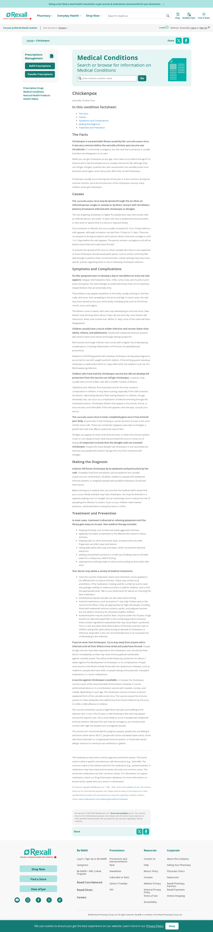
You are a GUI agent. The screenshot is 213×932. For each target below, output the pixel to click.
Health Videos (30, 98)
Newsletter (115, 871)
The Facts (83, 113)
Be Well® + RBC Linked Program (89, 871)
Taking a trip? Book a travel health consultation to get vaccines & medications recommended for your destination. (105, 4)
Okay (172, 926)
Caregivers (82, 865)
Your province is (54, 27)
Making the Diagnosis (89, 124)
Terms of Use (151, 896)
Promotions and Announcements (118, 859)
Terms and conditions (119, 813)
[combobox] (139, 16)
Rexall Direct (85, 890)
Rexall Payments (176, 889)
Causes (82, 117)
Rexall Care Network (90, 882)
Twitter (179, 41)
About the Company (178, 859)
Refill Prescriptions (40, 65)
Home (30, 40)
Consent (148, 877)
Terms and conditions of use (127, 787)
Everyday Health (68, 15)
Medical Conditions (33, 91)
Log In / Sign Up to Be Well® (92, 859)
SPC (111, 889)
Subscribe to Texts (119, 877)
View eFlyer (38, 889)
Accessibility (150, 902)
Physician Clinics (176, 871)
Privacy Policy (154, 926)
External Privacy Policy (152, 889)
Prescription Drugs (33, 88)
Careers (81, 897)
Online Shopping (176, 896)
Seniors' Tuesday (118, 883)
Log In (194, 27)
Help (146, 865)
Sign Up (203, 27)
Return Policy (151, 871)
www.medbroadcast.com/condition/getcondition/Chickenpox (103, 799)
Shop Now (93, 15)
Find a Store (38, 879)
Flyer (112, 865)
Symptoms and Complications (94, 120)
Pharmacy (43, 15)
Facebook (186, 41)
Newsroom (173, 877)
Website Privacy (152, 883)
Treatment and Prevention (92, 127)
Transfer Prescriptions (40, 74)
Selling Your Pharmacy (179, 865)
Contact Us (150, 859)
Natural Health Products (36, 95)
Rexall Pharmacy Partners (176, 883)
